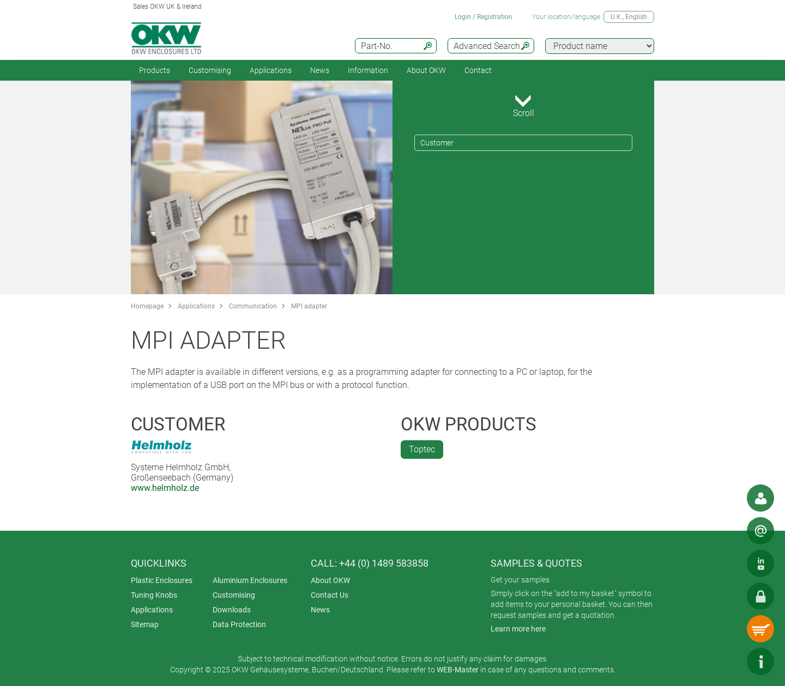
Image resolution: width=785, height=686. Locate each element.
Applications (271, 70)
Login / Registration (483, 17)
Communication (253, 306)
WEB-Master (458, 669)
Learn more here (518, 628)
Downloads (232, 609)
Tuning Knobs (154, 595)
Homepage (147, 306)
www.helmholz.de (165, 488)
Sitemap (145, 624)
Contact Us (329, 595)
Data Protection (239, 624)
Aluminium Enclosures (250, 580)
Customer (437, 142)
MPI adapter (309, 306)
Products (154, 70)
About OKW (330, 580)
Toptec (422, 449)
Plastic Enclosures (161, 580)
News (319, 70)
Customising (210, 70)
